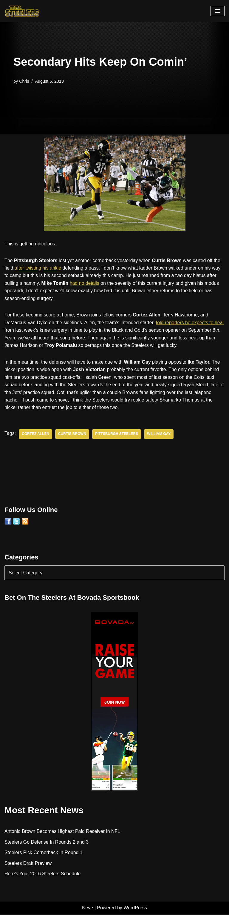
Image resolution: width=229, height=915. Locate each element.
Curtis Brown (72, 435)
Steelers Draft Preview (28, 864)
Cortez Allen (35, 435)
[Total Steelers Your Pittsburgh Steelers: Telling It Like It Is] (22, 11)
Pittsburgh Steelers (117, 435)
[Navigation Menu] (218, 11)
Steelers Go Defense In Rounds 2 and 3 (46, 842)
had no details (85, 283)
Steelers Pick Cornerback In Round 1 (43, 853)
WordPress (135, 908)
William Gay (159, 435)
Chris (24, 81)
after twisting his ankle (38, 267)
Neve (87, 908)
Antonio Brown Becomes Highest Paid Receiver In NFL (62, 832)
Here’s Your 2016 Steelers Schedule (42, 874)
